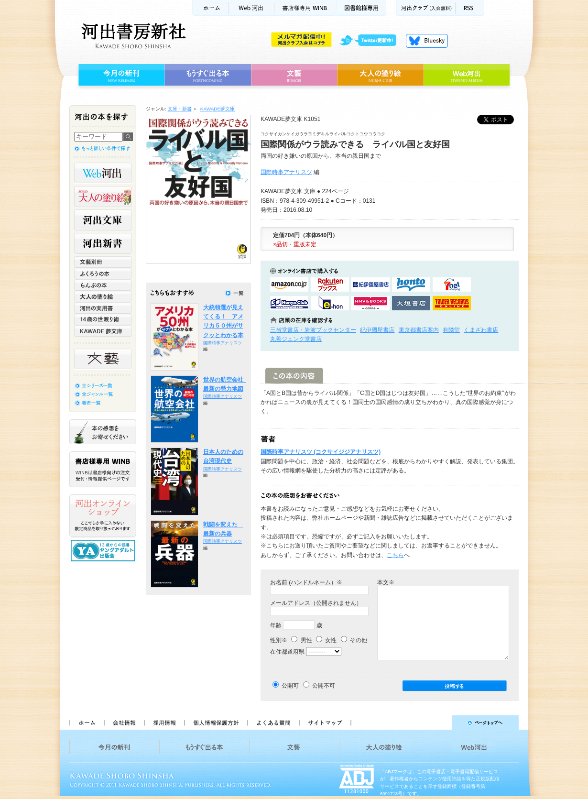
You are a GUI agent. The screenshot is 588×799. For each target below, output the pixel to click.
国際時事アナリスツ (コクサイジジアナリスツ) (321, 452)
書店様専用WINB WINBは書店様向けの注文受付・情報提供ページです (102, 469)
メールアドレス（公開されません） (316, 603)
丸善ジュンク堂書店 (296, 339)
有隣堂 (451, 330)
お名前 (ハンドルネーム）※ (306, 582)
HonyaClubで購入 (289, 303)
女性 (326, 640)
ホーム (210, 8)
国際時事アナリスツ (286, 172)
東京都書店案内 (419, 330)
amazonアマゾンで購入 (289, 284)
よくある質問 (273, 722)
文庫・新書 (180, 108)
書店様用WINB (305, 8)
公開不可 (323, 685)
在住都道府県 (287, 651)
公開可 (290, 685)
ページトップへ (439, 722)
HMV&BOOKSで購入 (370, 303)
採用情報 (164, 722)
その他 (354, 640)
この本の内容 (294, 375)
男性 (301, 640)
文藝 (294, 75)
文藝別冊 (102, 262)
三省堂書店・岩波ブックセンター (313, 330)
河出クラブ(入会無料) (426, 8)
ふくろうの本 (102, 273)
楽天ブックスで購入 (330, 284)
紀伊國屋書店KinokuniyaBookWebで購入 (370, 284)
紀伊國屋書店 (377, 330)
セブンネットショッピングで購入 (452, 284)
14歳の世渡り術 (102, 319)
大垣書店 (411, 303)
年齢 (276, 625)
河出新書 (102, 243)
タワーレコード (452, 303)
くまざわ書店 (481, 330)
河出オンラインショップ (102, 515)
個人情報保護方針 (215, 722)
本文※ (385, 582)
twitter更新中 (371, 40)
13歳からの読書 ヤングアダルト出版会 (104, 550)
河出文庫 (102, 219)
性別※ (278, 640)
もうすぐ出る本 (207, 75)
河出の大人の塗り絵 (102, 196)
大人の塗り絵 (380, 75)
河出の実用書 (102, 308)
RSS (470, 8)
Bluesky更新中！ (426, 40)
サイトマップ (325, 722)
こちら (395, 555)
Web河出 (251, 8)
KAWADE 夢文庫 (102, 331)
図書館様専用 (361, 8)
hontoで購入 (411, 284)
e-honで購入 (330, 303)
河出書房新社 (132, 36)
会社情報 (124, 722)
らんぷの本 (102, 285)
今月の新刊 (120, 75)
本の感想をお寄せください (102, 431)
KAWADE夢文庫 (217, 108)
